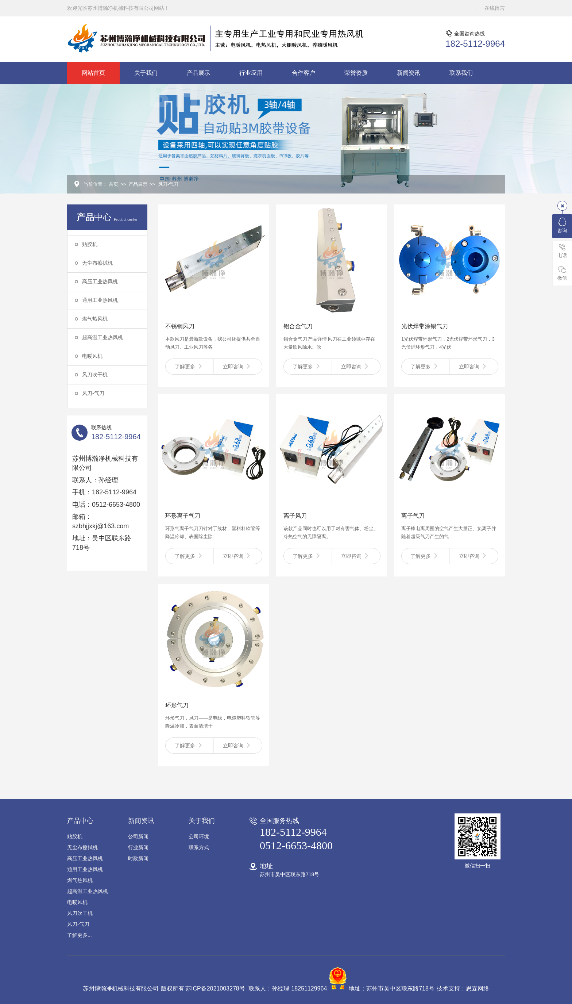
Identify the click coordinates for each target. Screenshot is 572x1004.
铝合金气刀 (298, 326)
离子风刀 (295, 516)
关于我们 (146, 73)
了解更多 (190, 366)
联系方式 (199, 847)
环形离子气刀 (182, 516)
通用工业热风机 (100, 300)
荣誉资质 (356, 73)
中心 (107, 217)
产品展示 (198, 73)
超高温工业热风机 (102, 337)
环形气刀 (177, 705)
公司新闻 (138, 836)
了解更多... (79, 935)
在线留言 (494, 8)
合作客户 (303, 73)
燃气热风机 (95, 319)
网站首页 (93, 73)
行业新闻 (138, 847)
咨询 (562, 225)
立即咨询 (238, 366)
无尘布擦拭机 (97, 263)
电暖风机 (92, 356)
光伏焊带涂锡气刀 (424, 326)
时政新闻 (138, 858)
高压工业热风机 (100, 281)
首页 (113, 184)
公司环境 (199, 836)
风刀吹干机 (95, 375)
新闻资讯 (408, 73)
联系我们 (461, 73)
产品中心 (80, 820)
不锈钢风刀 (179, 326)
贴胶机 (89, 244)
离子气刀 (413, 516)
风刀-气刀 (168, 184)
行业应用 (251, 73)
